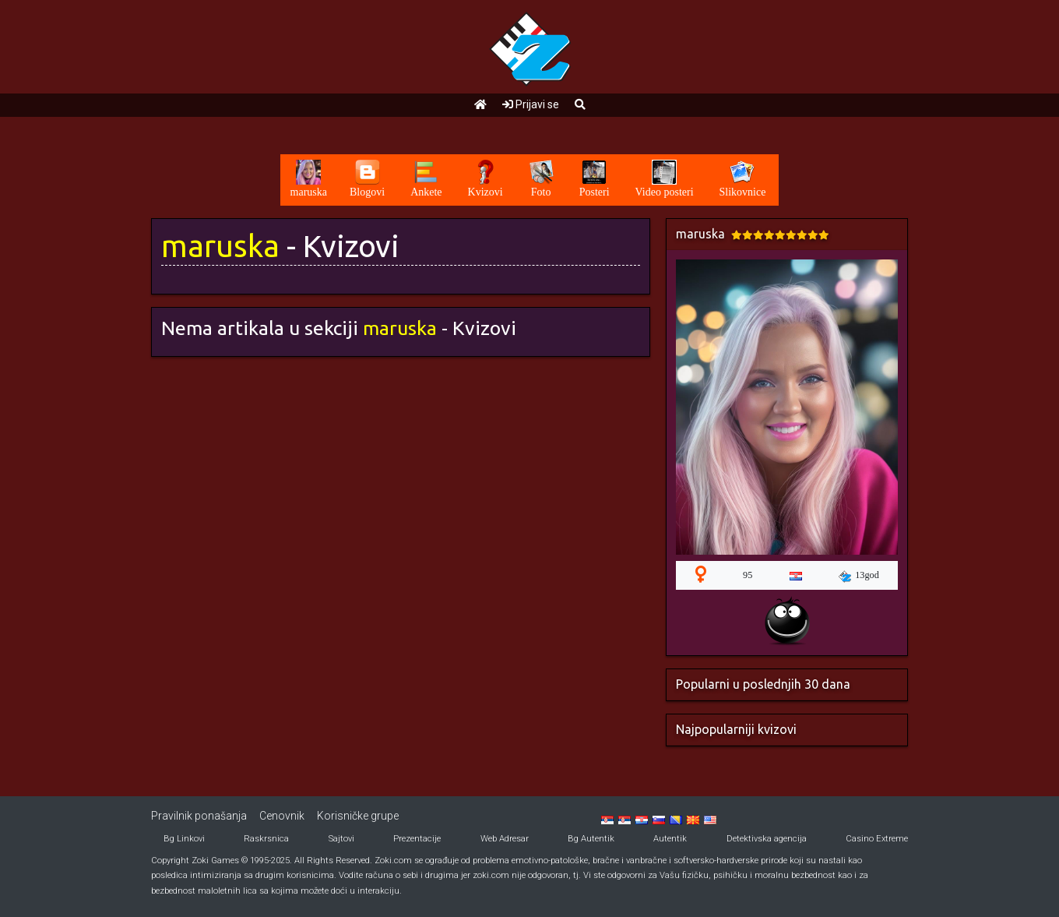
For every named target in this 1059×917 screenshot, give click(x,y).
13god (859, 576)
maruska (220, 246)
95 (747, 575)
